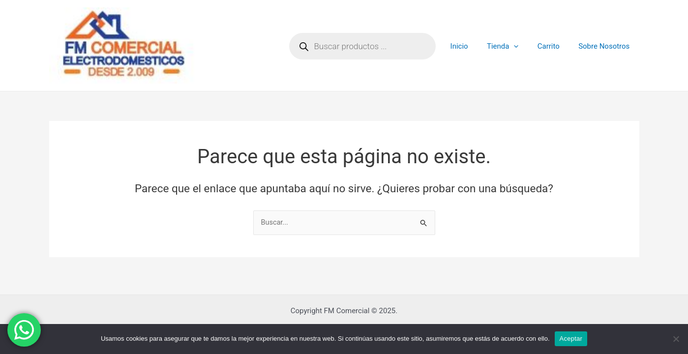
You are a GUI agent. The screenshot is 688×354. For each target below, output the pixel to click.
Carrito (554, 46)
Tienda (513, 46)
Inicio (473, 46)
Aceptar (571, 338)
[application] (524, 46)
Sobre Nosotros (605, 46)
